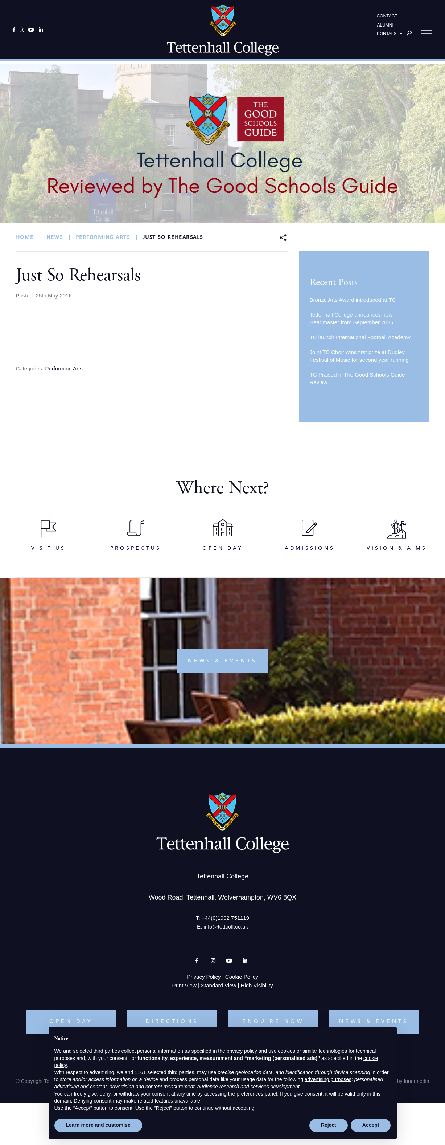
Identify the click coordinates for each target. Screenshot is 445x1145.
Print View (184, 988)
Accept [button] (370, 1125)
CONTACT (387, 16)
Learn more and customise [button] (98, 1125)
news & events (222, 663)
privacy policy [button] (242, 1051)
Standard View (218, 988)
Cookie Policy (241, 979)
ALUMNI (385, 25)
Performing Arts (63, 368)
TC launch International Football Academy (360, 337)
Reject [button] (328, 1125)
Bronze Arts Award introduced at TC (353, 300)
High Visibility (257, 988)
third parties (181, 1072)
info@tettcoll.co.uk (225, 929)
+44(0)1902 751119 (225, 920)
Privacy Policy (204, 979)
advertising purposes (328, 1079)
